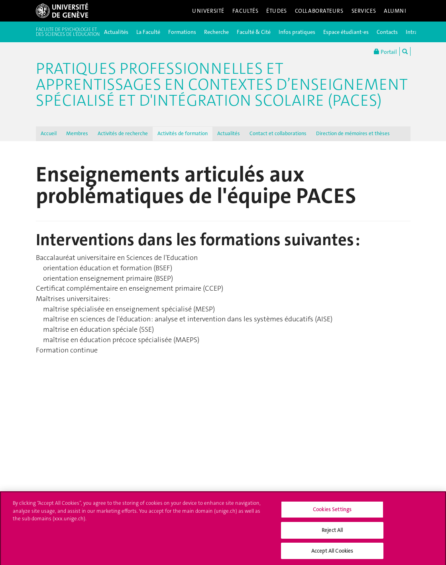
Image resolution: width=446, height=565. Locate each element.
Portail (385, 51)
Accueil (49, 133)
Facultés (245, 10)
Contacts (387, 31)
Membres (77, 133)
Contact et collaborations (278, 133)
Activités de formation (182, 133)
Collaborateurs (319, 10)
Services (364, 10)
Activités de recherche (123, 133)
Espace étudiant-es (346, 31)
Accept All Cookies (332, 552)
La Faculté (148, 31)
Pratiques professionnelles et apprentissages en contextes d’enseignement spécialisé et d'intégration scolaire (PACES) (222, 84)
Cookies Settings (332, 511)
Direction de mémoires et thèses (353, 133)
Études (276, 10)
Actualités (116, 31)
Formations (182, 31)
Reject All (332, 532)
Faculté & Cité (254, 31)
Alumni (395, 10)
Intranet (415, 31)
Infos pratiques (297, 31)
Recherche (216, 31)
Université (208, 10)
